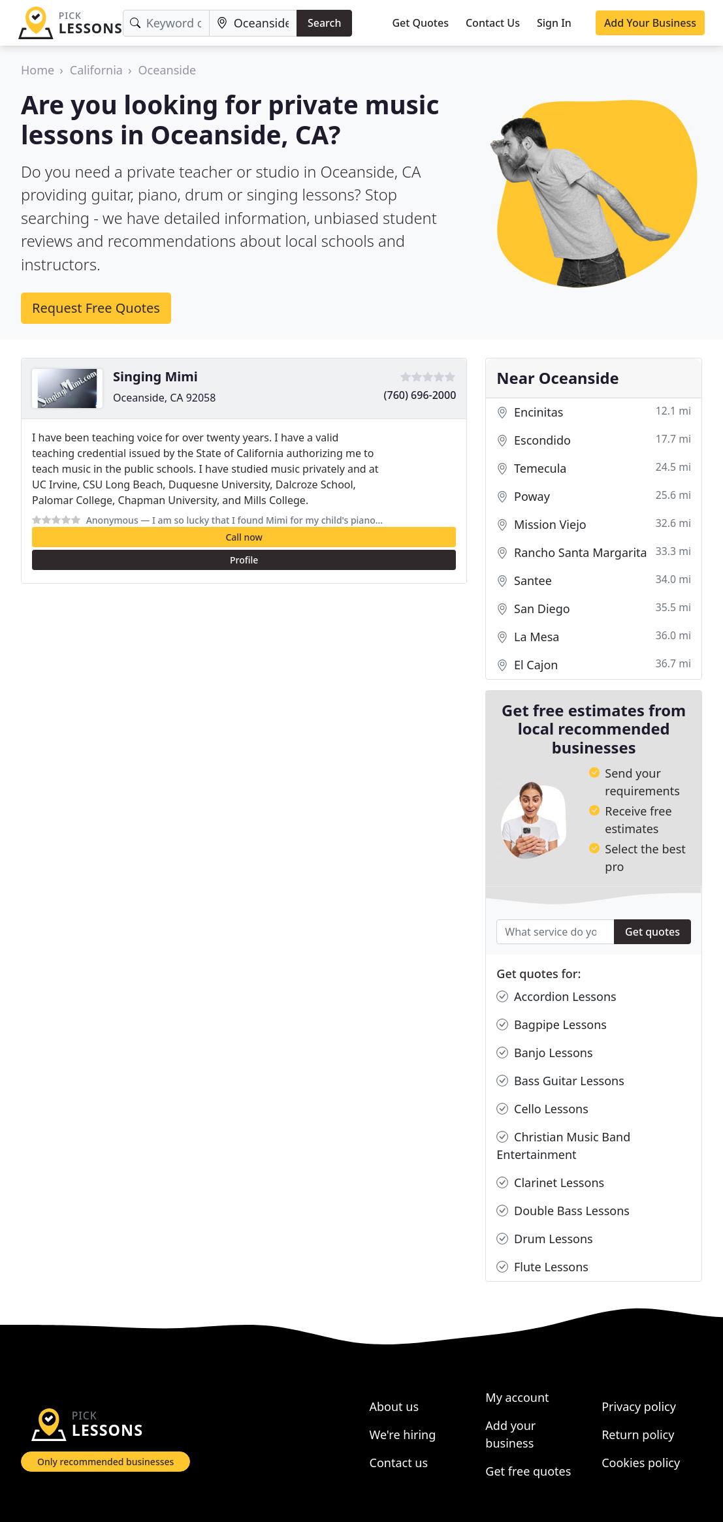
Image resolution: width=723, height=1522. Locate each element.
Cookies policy (641, 1462)
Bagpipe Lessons (551, 1025)
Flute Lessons (542, 1267)
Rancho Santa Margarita (593, 553)
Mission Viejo (593, 524)
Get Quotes (420, 23)
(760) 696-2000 (420, 395)
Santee (593, 581)
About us (394, 1406)
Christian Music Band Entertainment (563, 1145)
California (96, 70)
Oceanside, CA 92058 (164, 397)
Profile (244, 560)
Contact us (399, 1462)
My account (517, 1397)
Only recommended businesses (105, 1461)
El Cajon (593, 665)
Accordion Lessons (556, 997)
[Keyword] (166, 23)
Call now (243, 537)
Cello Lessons (542, 1109)
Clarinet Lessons (550, 1183)
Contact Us (493, 23)
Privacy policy (639, 1406)
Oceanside (167, 70)
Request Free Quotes (96, 308)
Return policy (638, 1434)
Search (324, 23)
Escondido (593, 440)
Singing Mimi (155, 376)
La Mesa (593, 637)
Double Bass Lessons (563, 1211)
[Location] (253, 23)
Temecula (593, 468)
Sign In (554, 23)
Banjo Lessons (544, 1053)
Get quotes (652, 932)
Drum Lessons (544, 1239)
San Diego (593, 609)
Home (37, 70)
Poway (593, 496)
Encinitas (593, 412)
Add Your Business (650, 23)
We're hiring (403, 1434)
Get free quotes (528, 1471)
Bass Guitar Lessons (560, 1081)
